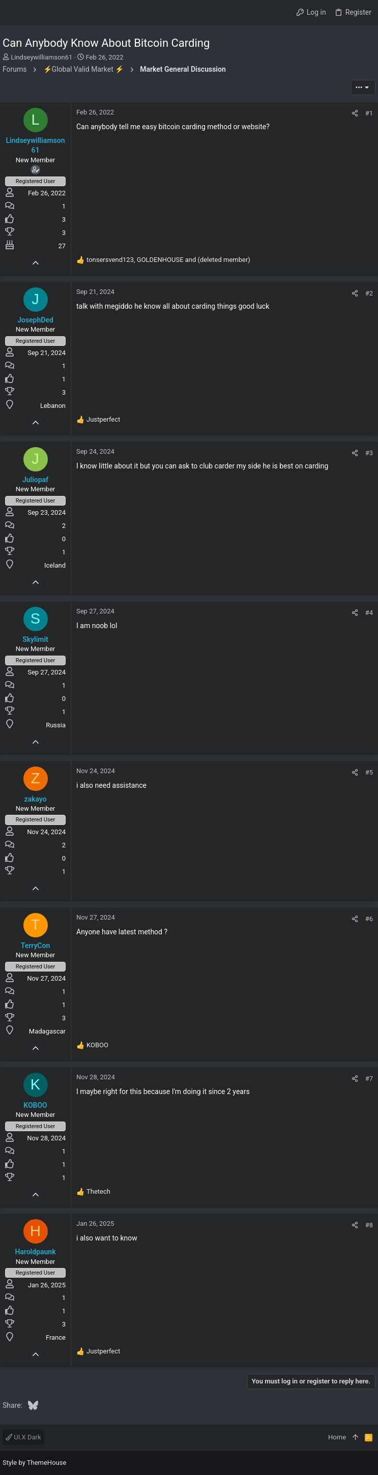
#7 (369, 1078)
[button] (13, 13)
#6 (369, 919)
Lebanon (53, 405)
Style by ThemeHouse (34, 1462)
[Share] (355, 113)
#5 (369, 772)
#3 (369, 453)
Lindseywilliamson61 (41, 57)
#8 (369, 1225)
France (56, 1337)
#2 (369, 293)
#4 (369, 612)
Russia (56, 725)
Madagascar (47, 1031)
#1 (369, 113)
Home (337, 1437)
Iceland (55, 565)
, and (168, 259)
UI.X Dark (23, 1437)
